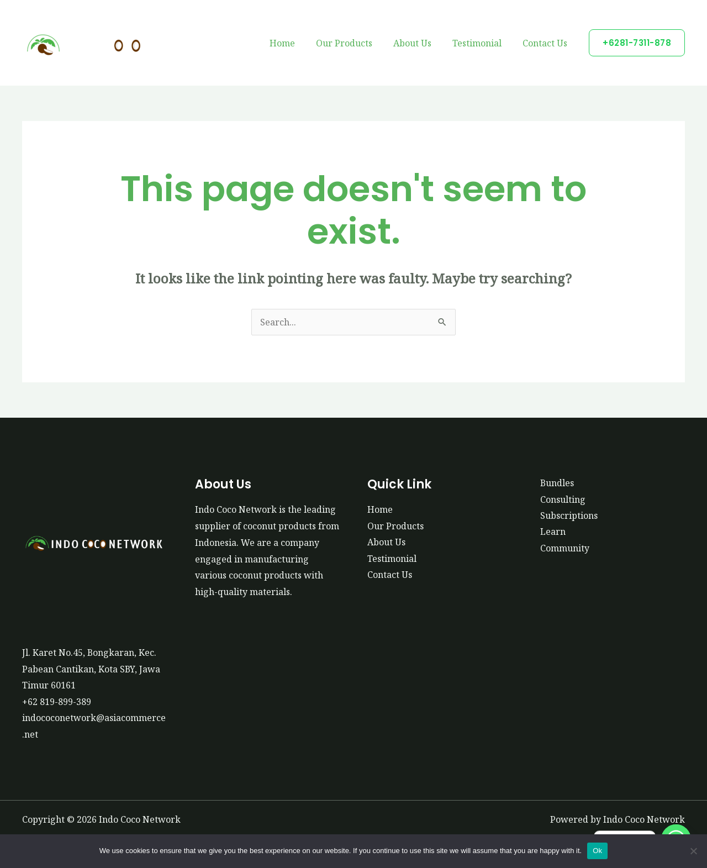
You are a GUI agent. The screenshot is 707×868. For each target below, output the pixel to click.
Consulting (562, 499)
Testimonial (481, 43)
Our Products (356, 43)
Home (297, 43)
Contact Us (546, 43)
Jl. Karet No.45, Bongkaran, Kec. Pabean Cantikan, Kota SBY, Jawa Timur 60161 (91, 668)
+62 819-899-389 (56, 702)
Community (564, 549)
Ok (597, 850)
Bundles (557, 483)
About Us (421, 43)
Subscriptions (569, 515)
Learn (553, 532)
